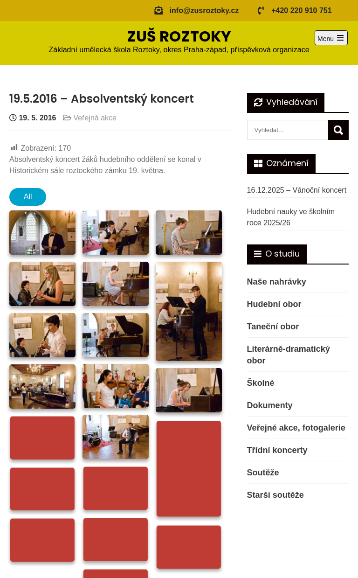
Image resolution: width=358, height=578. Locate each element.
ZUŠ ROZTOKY (179, 36)
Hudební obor (274, 304)
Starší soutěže (275, 495)
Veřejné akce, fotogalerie (296, 427)
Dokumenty (270, 405)
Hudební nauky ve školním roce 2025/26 (291, 217)
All (28, 197)
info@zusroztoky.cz (204, 10)
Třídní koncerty (277, 450)
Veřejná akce (95, 118)
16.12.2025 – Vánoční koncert (297, 190)
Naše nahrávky (276, 281)
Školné (261, 383)
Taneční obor (273, 326)
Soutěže (263, 472)
